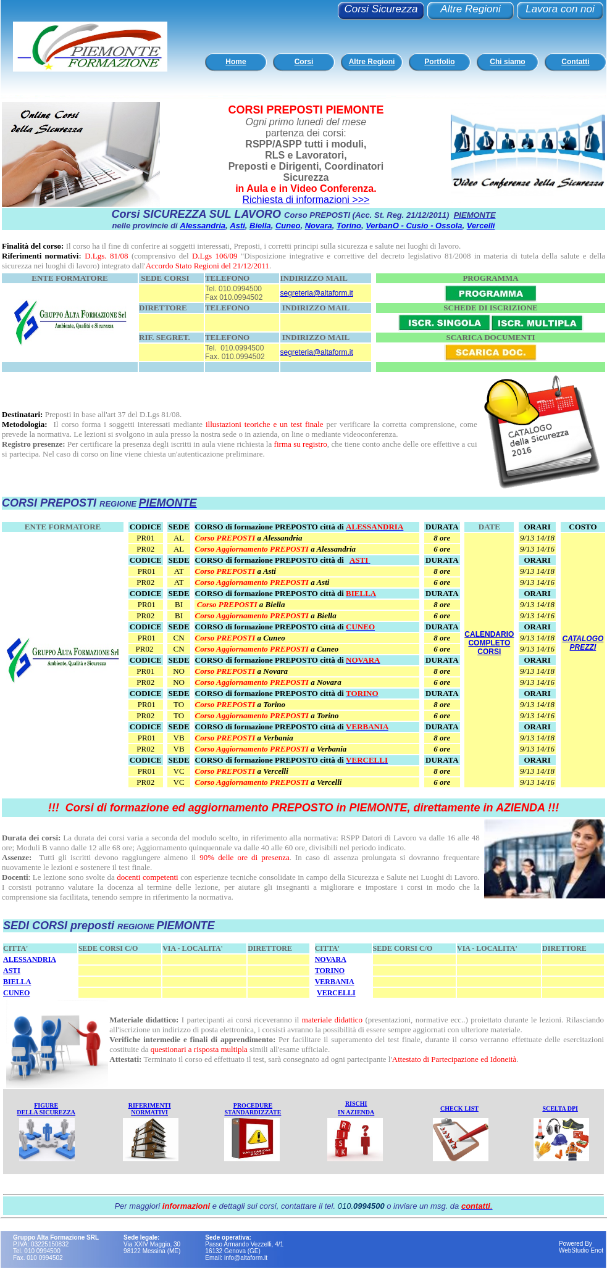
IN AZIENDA (356, 1112)
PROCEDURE (252, 1105)
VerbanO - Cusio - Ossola (414, 225)
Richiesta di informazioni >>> (305, 199)
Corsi (304, 61)
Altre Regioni (470, 9)
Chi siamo (507, 61)
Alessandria (202, 225)
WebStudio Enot (581, 1250)
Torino (349, 225)
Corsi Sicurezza (380, 9)
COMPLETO (489, 643)
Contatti (575, 61)
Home (235, 61)
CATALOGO (582, 638)
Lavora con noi (560, 9)
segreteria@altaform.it (316, 293)
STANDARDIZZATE (253, 1112)
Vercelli (481, 225)
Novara (318, 225)
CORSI (489, 651)
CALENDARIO (489, 634)
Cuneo (287, 225)
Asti (237, 225)
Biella (260, 225)
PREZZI (583, 647)
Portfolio (439, 61)
